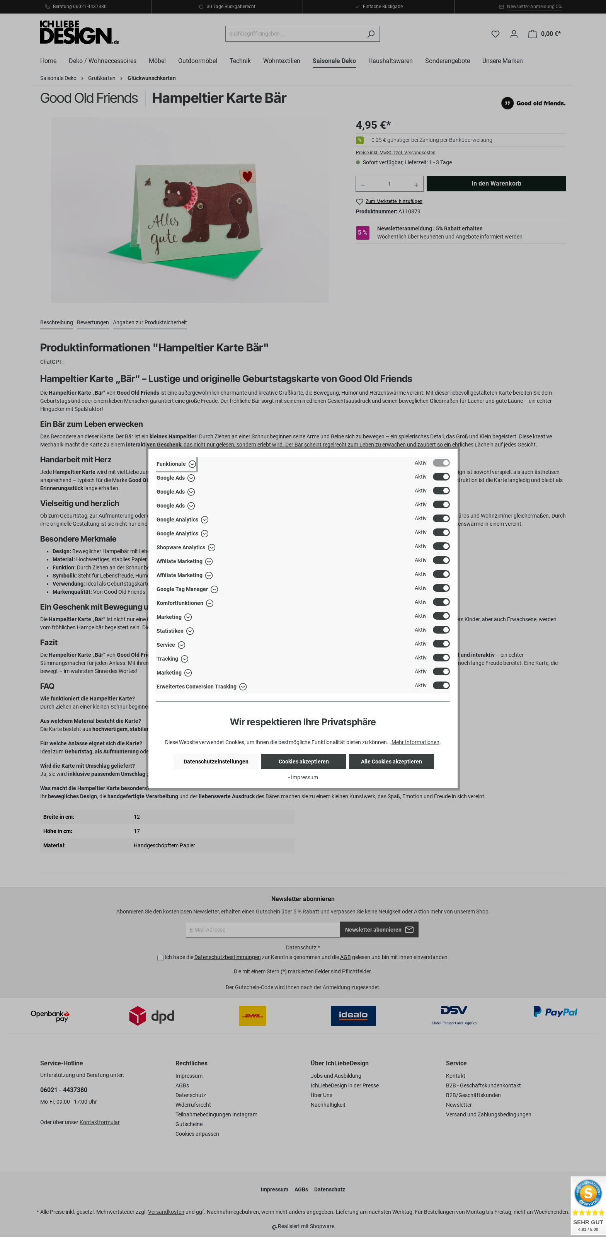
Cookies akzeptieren (304, 761)
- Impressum (303, 777)
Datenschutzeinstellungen (216, 761)
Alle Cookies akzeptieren (391, 761)
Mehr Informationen (415, 742)
